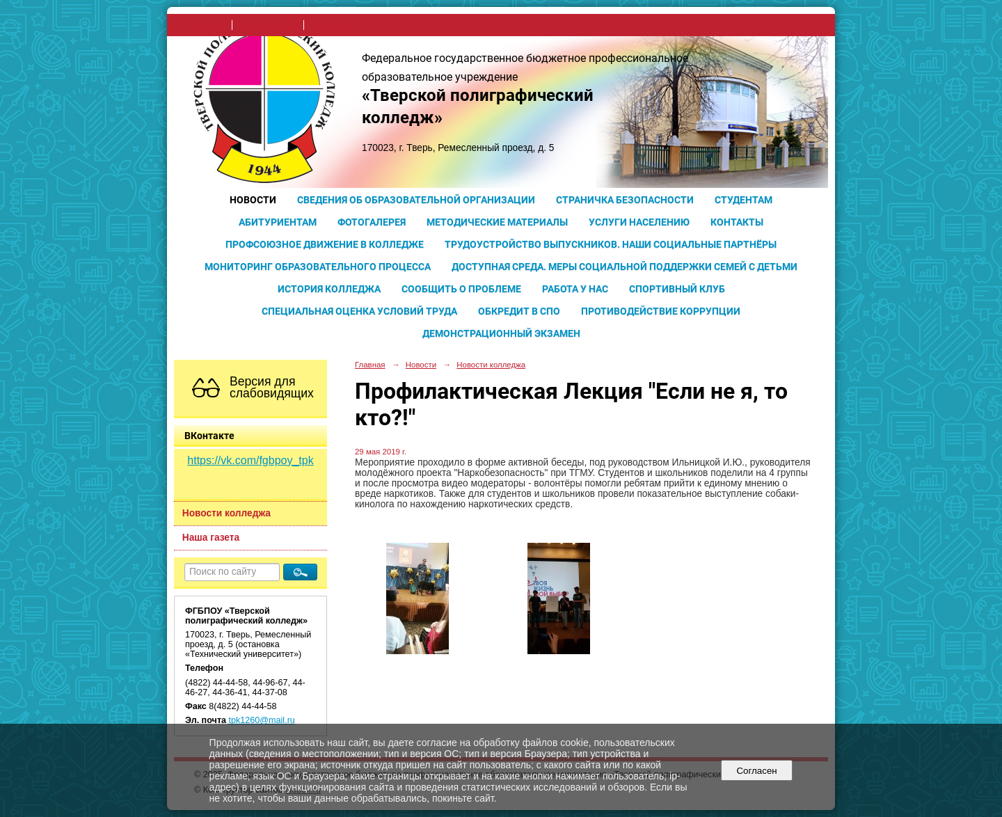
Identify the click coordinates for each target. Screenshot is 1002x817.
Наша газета (210, 537)
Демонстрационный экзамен (501, 333)
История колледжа (329, 288)
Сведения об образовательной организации (416, 199)
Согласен (756, 771)
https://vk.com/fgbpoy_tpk (250, 460)
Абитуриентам (278, 222)
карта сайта (334, 25)
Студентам (743, 199)
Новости (253, 199)
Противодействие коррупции (660, 311)
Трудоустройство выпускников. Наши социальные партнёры (611, 244)
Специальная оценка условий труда (359, 311)
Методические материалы (497, 222)
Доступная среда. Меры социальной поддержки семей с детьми (624, 266)
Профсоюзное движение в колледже (324, 244)
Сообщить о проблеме (461, 288)
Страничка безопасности (625, 199)
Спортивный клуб (677, 288)
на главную (203, 25)
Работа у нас (575, 288)
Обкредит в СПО (519, 311)
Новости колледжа (226, 513)
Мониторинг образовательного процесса (318, 266)
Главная (370, 364)
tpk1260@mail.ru (262, 720)
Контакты (736, 222)
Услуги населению (639, 222)
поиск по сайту (268, 25)
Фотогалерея (371, 222)
